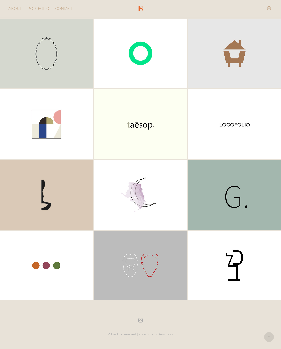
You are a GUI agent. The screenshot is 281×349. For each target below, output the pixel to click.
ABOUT (15, 8)
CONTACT (64, 8)
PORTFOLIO (38, 8)
